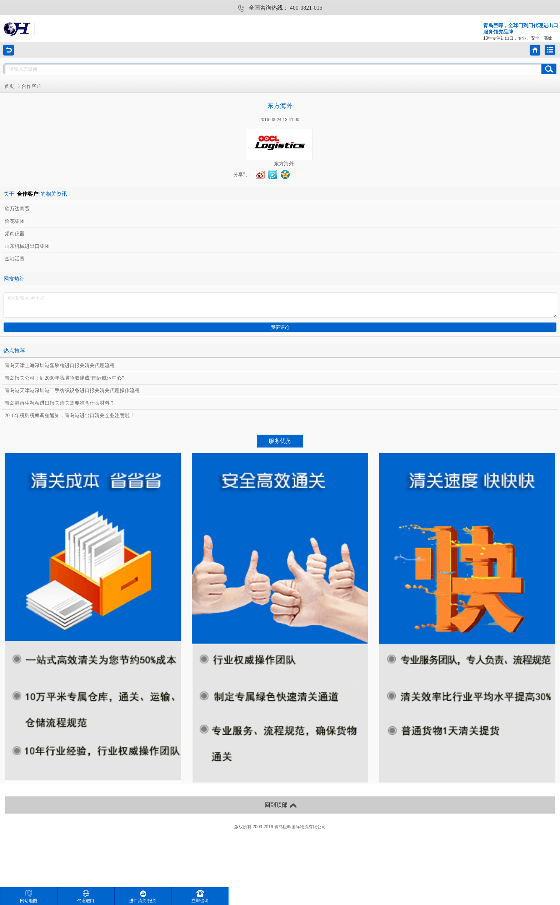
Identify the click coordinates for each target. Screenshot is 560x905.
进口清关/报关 (142, 896)
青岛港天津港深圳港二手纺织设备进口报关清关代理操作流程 (72, 390)
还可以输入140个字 (280, 305)
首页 (9, 86)
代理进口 (85, 896)
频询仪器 (15, 233)
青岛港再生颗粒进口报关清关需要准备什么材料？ (60, 403)
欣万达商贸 (17, 208)
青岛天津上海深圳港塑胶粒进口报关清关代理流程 (60, 365)
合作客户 (31, 86)
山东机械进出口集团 (27, 246)
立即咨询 (200, 896)
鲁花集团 (15, 221)
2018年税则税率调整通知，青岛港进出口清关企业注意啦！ (70, 415)
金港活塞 (15, 258)
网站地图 (28, 896)
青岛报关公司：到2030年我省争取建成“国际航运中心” (64, 378)
